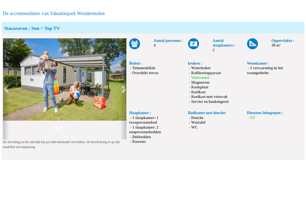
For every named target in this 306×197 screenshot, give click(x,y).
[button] (6, 89)
